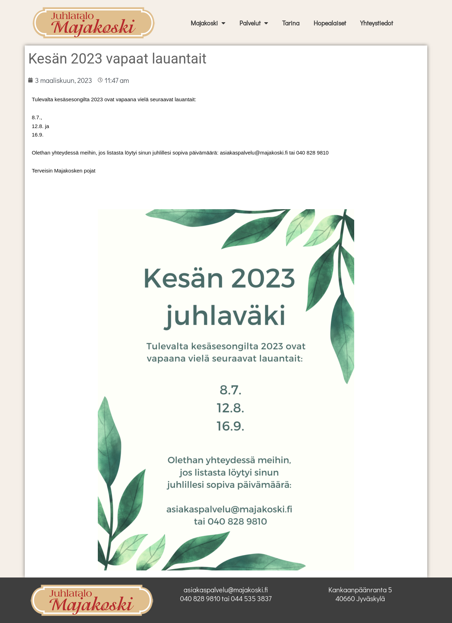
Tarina (290, 23)
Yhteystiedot (376, 23)
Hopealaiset (330, 23)
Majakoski (208, 23)
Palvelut (253, 23)
